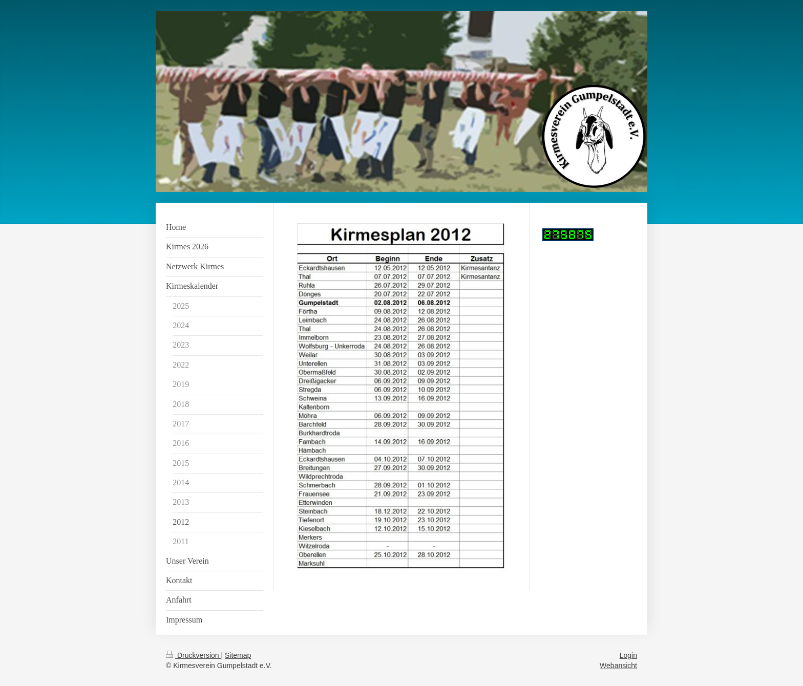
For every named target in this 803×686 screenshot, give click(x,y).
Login (628, 655)
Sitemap (238, 655)
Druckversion (193, 655)
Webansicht (618, 665)
